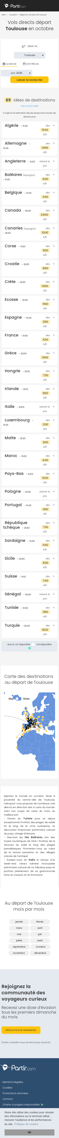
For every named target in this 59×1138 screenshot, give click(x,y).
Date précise (31, 64)
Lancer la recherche (29, 80)
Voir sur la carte (29, 106)
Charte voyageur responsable (23, 1104)
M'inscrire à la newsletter (21, 1030)
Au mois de (9, 64)
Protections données (15, 1093)
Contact (8, 1099)
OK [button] (29, 1132)
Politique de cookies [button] (26, 1124)
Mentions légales (13, 1082)
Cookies (7, 1087)
